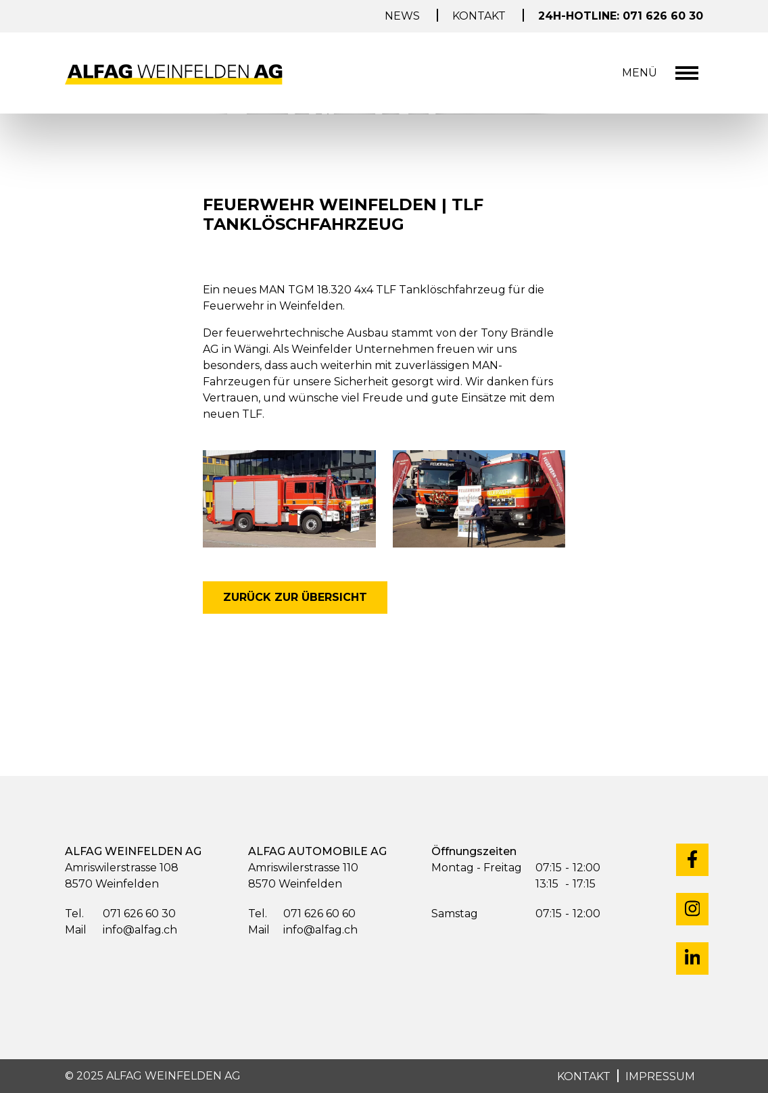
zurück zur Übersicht (295, 597)
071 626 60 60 (302, 914)
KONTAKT (583, 1076)
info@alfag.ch (121, 930)
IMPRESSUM (660, 1076)
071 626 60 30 (120, 914)
